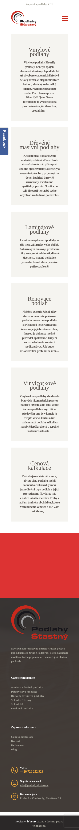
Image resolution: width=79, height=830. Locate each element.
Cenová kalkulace (22, 736)
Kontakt (16, 741)
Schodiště (17, 704)
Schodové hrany (21, 700)
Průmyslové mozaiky (24, 691)
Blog (14, 749)
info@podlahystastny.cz (34, 785)
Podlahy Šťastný (25, 821)
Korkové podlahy (22, 708)
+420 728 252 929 (31, 771)
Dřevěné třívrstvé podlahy (27, 695)
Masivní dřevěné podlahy (27, 687)
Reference (17, 745)
